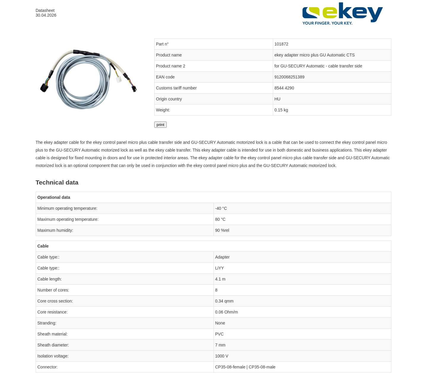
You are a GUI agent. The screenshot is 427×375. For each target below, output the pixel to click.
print (160, 124)
